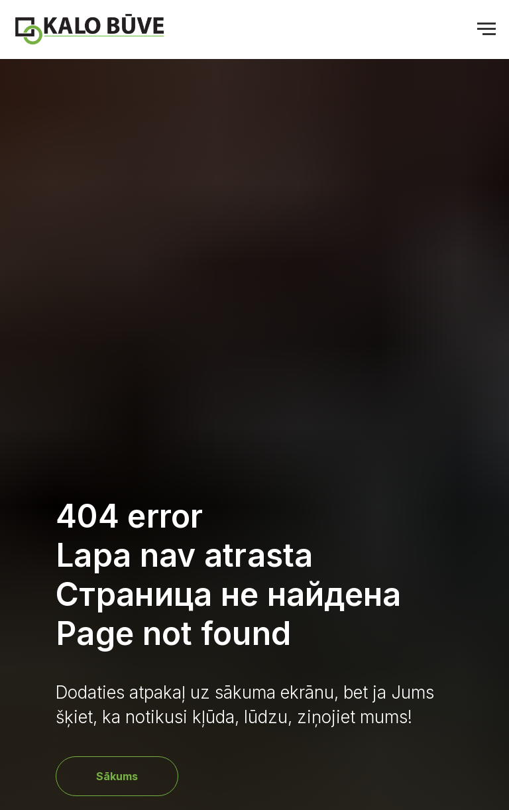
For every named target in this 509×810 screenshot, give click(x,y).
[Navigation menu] (486, 29)
